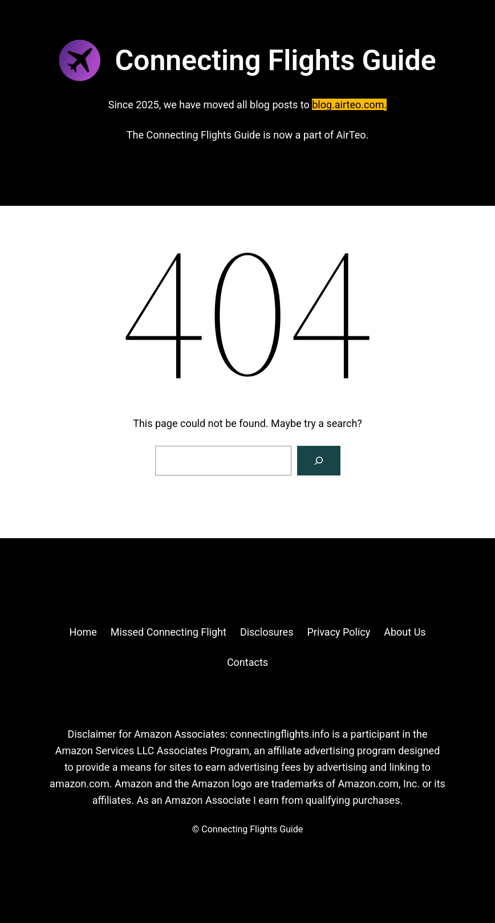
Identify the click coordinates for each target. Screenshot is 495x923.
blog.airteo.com (348, 105)
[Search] (318, 460)
